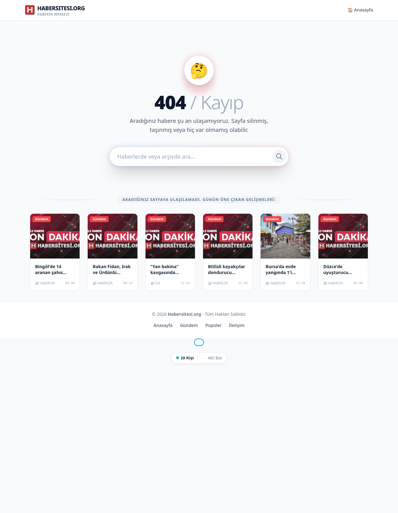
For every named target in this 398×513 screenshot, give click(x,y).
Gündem (189, 325)
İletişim (237, 325)
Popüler (213, 325)
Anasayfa (163, 325)
